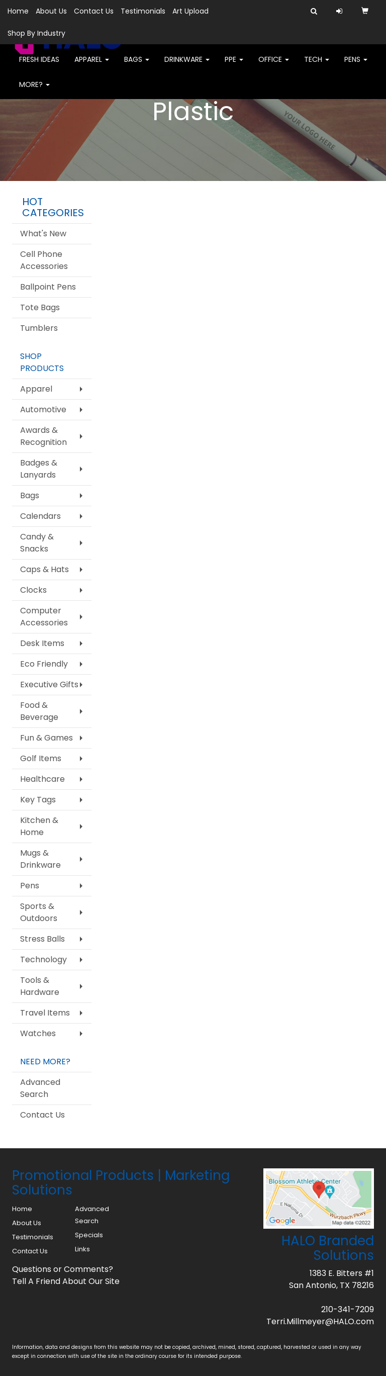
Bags (136, 65)
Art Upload (190, 11)
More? (34, 90)
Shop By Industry (36, 33)
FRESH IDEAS (39, 65)
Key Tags (38, 799)
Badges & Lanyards (38, 469)
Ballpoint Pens (48, 287)
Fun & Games (46, 738)
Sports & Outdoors (38, 912)
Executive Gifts (49, 684)
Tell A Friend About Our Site (66, 1281)
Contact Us (94, 11)
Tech (316, 65)
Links (82, 1249)
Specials (89, 1235)
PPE (234, 65)
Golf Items (40, 758)
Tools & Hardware (39, 986)
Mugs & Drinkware (40, 859)
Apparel (91, 65)
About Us (51, 11)
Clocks (33, 590)
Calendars (40, 516)
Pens (355, 65)
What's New (43, 233)
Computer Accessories (44, 616)
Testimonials (143, 11)
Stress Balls (42, 939)
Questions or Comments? (62, 1269)
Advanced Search (40, 1088)
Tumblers (39, 328)
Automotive (43, 409)
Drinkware (187, 65)
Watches (38, 1033)
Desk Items (42, 643)
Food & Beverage (39, 711)
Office (273, 65)
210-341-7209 (347, 1309)
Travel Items (45, 1013)
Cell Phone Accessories (44, 260)
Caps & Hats (44, 569)
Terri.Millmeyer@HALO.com (320, 1321)
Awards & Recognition (43, 436)
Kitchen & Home (39, 826)
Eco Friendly (44, 664)
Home (18, 11)
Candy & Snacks (37, 543)
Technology (43, 959)
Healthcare (42, 779)
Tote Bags (40, 307)
